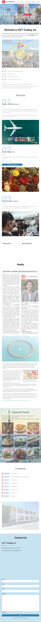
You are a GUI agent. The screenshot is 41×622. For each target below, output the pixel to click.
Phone (3, 583)
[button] (1, 14)
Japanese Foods (27, 1)
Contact (37, 1)
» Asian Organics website (12, 164)
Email (3, 588)
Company (33, 1)
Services (18, 1)
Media (22, 1)
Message (4, 593)
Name (3, 578)
